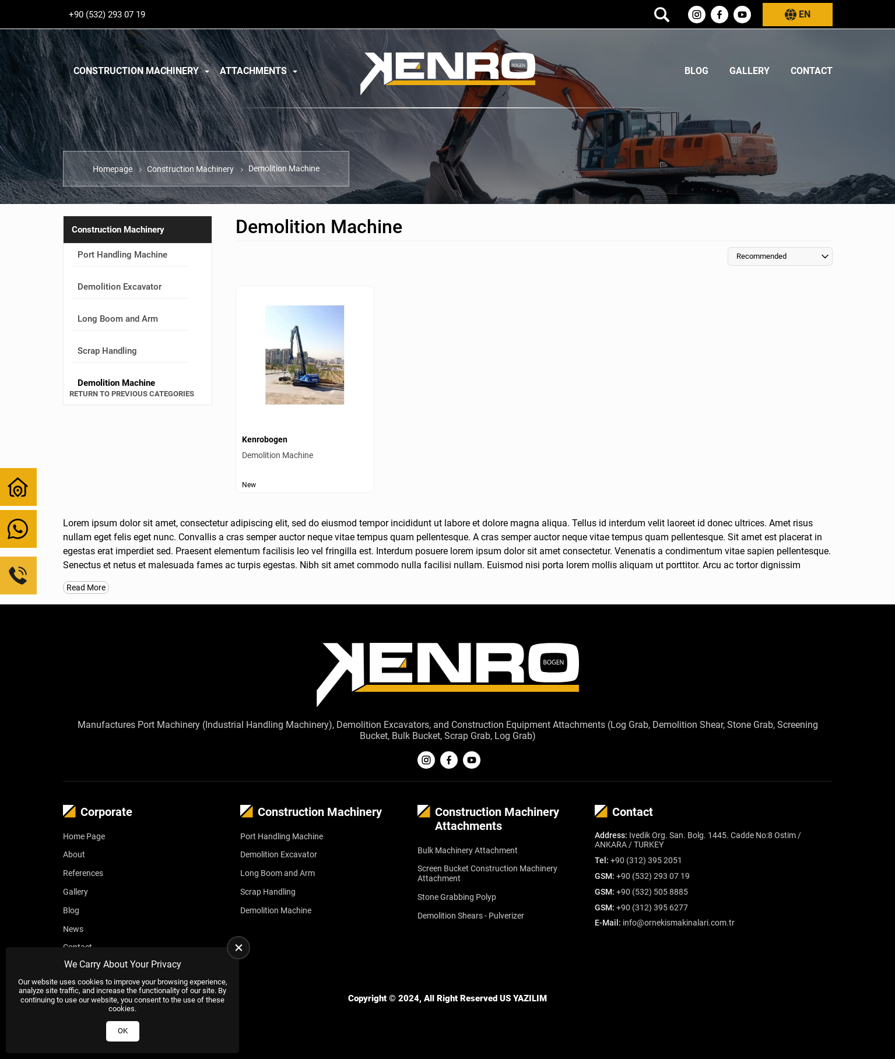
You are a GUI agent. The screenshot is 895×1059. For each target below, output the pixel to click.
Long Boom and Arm (118, 319)
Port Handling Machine (122, 254)
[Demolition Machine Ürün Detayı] (305, 389)
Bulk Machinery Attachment (467, 850)
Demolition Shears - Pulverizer (470, 915)
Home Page (84, 836)
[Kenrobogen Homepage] (447, 71)
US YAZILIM (523, 998)
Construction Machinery (136, 70)
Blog (696, 70)
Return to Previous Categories (131, 393)
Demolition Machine (275, 910)
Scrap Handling (107, 351)
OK (123, 1030)
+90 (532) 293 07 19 (107, 14)
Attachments (253, 70)
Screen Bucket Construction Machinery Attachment (487, 873)
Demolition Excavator (120, 287)
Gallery (749, 70)
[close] (238, 947)
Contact (812, 70)
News (73, 929)
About (74, 854)
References (83, 873)
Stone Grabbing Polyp (456, 897)
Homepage (112, 169)
